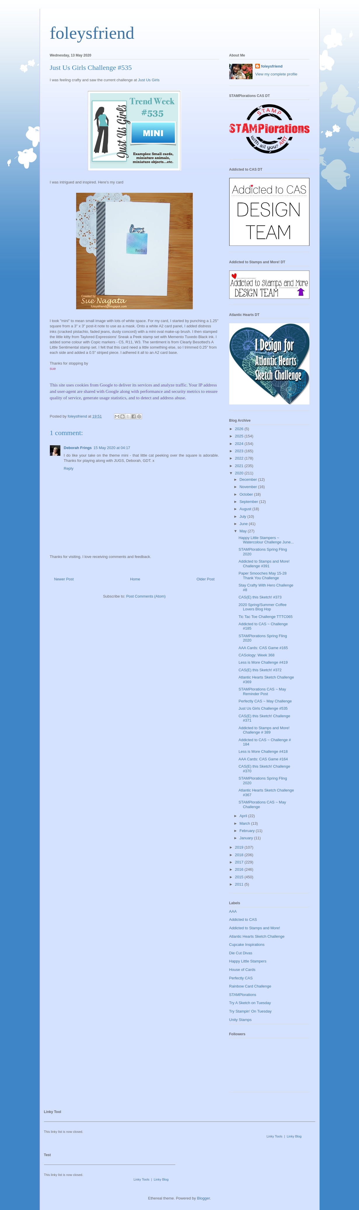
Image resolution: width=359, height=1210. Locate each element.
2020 (240, 473)
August (245, 509)
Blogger (203, 1198)
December (248, 479)
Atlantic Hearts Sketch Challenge (257, 936)
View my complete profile (276, 74)
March (245, 823)
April (243, 816)
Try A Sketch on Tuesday (250, 1003)
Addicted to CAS (243, 919)
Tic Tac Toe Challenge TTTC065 (266, 616)
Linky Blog (294, 1136)
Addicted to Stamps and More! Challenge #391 (264, 563)
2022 (240, 458)
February (247, 831)
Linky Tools (274, 1136)
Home (135, 579)
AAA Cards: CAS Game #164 (263, 759)
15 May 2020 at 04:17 (112, 448)
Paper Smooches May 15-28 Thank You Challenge (263, 575)
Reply (68, 468)
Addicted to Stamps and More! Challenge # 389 (264, 730)
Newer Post (64, 579)
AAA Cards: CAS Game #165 (263, 648)
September (249, 501)
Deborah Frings (78, 448)
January (246, 838)
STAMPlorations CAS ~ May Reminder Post (262, 691)
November (248, 487)
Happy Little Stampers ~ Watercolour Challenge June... (266, 540)
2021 (240, 466)
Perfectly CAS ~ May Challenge (265, 701)
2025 (240, 436)
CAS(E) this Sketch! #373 (260, 597)
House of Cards (242, 969)
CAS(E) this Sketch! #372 (260, 670)
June (244, 524)
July (243, 516)
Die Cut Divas (240, 953)
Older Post (205, 579)
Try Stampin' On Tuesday (250, 1011)
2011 (240, 884)
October (246, 494)
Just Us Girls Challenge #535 (263, 708)
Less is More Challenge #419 (263, 662)
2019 (240, 847)
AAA (233, 911)
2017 (240, 862)
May (243, 531)
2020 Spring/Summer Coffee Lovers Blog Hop (263, 607)
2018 (240, 855)
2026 (240, 429)
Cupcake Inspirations (247, 944)
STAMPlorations (242, 994)
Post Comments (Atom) (146, 596)
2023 (240, 451)
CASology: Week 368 (256, 655)
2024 (240, 443)
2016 (240, 869)
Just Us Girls (149, 80)
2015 (240, 877)
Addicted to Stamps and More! (254, 928)
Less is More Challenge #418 (263, 751)
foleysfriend (92, 33)
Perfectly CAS (241, 978)
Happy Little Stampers (248, 961)
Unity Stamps (240, 1020)
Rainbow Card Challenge (250, 986)
